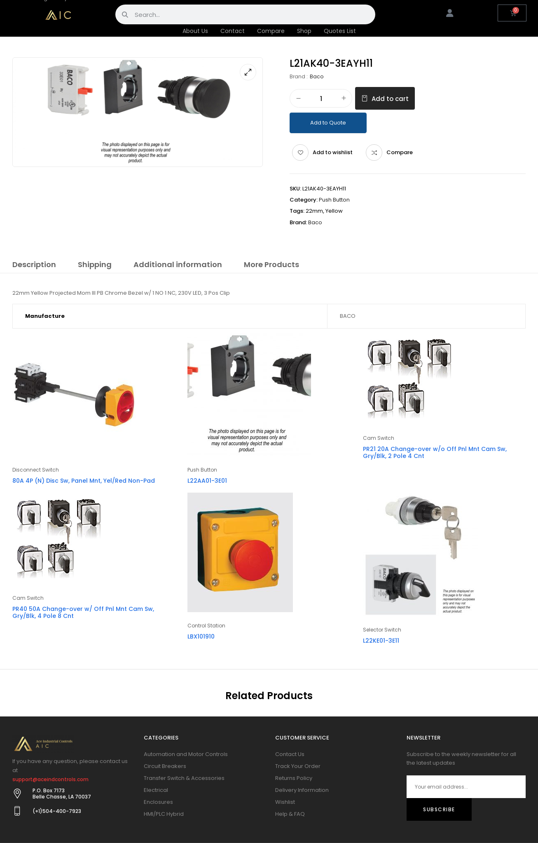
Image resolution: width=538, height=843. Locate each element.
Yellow (334, 211)
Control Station (206, 625)
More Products (271, 264)
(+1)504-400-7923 (57, 811)
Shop (304, 31)
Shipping (95, 264)
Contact (232, 31)
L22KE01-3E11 (381, 640)
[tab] (34, 265)
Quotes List (340, 31)
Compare (271, 31)
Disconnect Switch (35, 469)
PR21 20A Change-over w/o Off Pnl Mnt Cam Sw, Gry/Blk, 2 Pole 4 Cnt (435, 452)
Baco (316, 76)
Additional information (177, 264)
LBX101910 (201, 636)
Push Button (334, 200)
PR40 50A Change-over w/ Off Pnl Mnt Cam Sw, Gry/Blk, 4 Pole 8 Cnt (83, 612)
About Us (195, 31)
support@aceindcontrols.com (50, 779)
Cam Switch (378, 437)
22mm (314, 211)
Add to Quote (328, 123)
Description (34, 264)
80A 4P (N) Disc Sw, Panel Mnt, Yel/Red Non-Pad (83, 481)
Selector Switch (382, 629)
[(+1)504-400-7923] (17, 811)
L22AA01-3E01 (207, 481)
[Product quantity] (321, 98)
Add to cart (390, 98)
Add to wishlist (333, 152)
